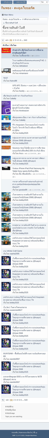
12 (13, 177)
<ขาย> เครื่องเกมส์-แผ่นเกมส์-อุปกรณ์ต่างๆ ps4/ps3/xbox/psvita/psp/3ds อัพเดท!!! (27, 184)
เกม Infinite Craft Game (12, 251)
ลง (2, 40)
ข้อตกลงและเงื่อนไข (25, 432)
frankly (21, 91)
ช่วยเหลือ (15, 432)
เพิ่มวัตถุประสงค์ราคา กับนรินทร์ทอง (18, 96)
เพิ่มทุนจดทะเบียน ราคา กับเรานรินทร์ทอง (29, 117)
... (23, 40)
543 (25, 40)
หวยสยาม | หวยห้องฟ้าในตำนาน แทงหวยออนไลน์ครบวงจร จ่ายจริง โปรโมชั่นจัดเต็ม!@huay (29, 228)
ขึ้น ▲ (35, 432)
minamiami (23, 73)
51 (43, 190)
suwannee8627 (16, 310)
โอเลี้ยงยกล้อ (24, 56)
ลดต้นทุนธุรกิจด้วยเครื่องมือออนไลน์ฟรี (28, 71)
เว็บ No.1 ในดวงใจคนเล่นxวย (15, 307)
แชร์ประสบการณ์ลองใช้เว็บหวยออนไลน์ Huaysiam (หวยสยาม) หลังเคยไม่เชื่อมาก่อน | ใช (28, 241)
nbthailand (23, 66)
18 (38, 153)
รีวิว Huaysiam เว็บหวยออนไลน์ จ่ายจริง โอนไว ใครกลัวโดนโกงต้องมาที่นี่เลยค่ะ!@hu (28, 127)
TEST (5, 78)
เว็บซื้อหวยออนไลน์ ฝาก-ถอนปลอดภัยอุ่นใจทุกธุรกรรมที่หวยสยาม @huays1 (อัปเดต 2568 (28, 261)
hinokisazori (24, 111)
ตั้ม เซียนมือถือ (25, 174)
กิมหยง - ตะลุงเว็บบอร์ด (18, 8)
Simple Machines (31, 435)
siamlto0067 (15, 359)
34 (40, 91)
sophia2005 (14, 254)
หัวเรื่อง (6, 45)
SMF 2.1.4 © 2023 (18, 435)
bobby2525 (23, 133)
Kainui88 (13, 81)
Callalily (13, 98)
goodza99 (23, 190)
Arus (21, 153)
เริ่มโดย (13, 45)
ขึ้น (3, 400)
